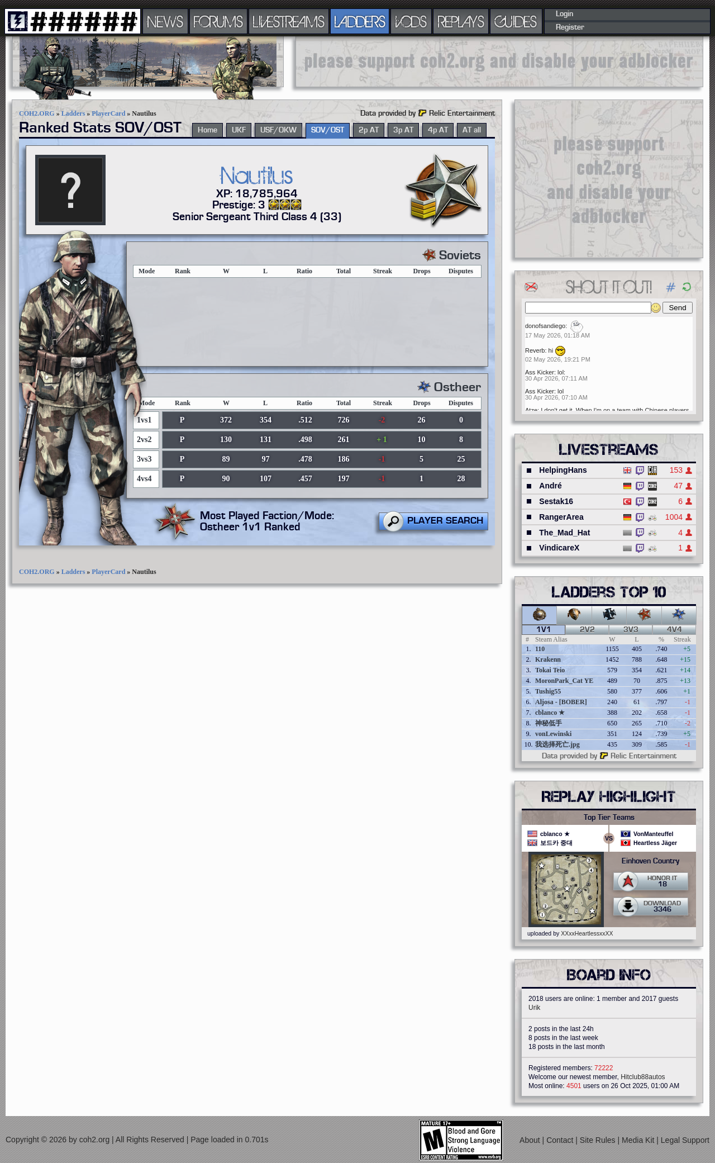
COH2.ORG (37, 113)
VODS (411, 21)
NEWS (165, 21)
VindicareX (559, 547)
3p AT (403, 130)
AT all (472, 130)
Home (207, 130)
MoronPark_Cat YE (564, 681)
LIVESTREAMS (289, 21)
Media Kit (639, 1140)
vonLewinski (553, 734)
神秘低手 (548, 723)
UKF (239, 130)
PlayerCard (108, 113)
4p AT (438, 130)
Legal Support (685, 1140)
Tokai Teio (550, 670)
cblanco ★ (550, 712)
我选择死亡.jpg (557, 744)
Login (564, 14)
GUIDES (516, 21)
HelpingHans (563, 470)
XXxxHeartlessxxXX (587, 933)
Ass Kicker (539, 372)
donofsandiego (545, 325)
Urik (534, 1008)
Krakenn (548, 659)
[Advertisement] (499, 61)
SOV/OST (327, 130)
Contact (560, 1140)
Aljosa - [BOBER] (561, 702)
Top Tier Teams (609, 818)
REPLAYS (461, 21)
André (550, 485)
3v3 (630, 630)
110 (540, 649)
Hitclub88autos (643, 1077)
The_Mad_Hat (564, 532)
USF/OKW (278, 130)
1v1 (543, 630)
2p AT (369, 130)
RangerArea (561, 516)
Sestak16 (556, 501)
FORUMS (218, 21)
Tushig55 (548, 691)
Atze (531, 410)
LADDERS (360, 21)
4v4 (674, 630)
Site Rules (599, 1140)
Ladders (73, 113)
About (530, 1140)
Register (570, 27)
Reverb (535, 350)
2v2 (587, 630)
